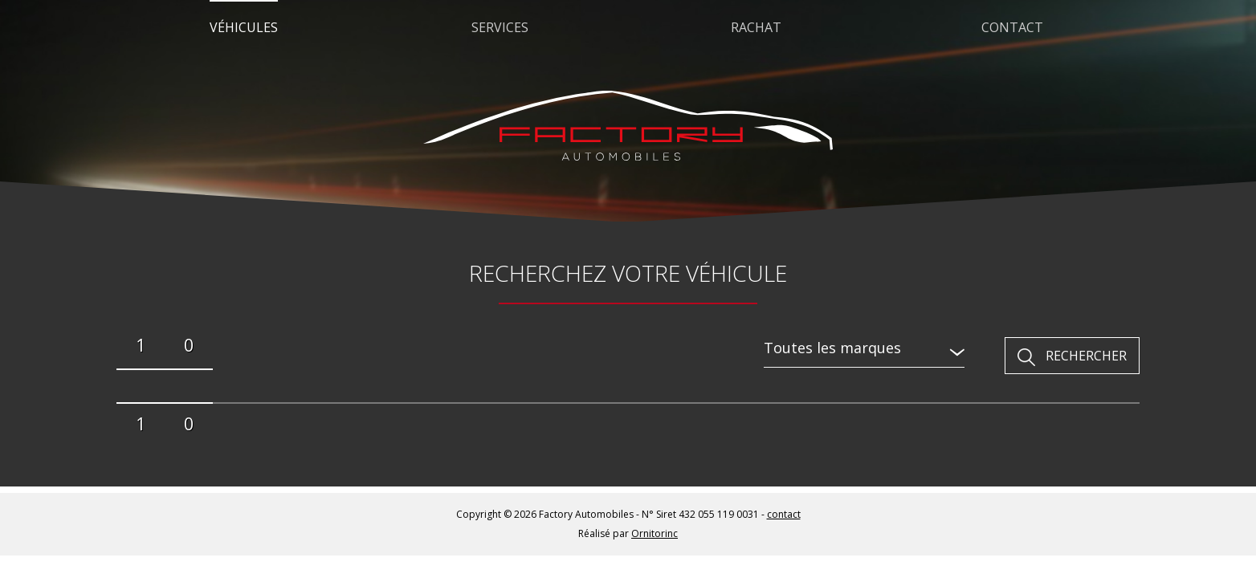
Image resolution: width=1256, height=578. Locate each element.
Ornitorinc (654, 533)
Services (499, 27)
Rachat (756, 27)
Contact (1012, 27)
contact (784, 514)
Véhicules (244, 27)
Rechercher (1086, 355)
